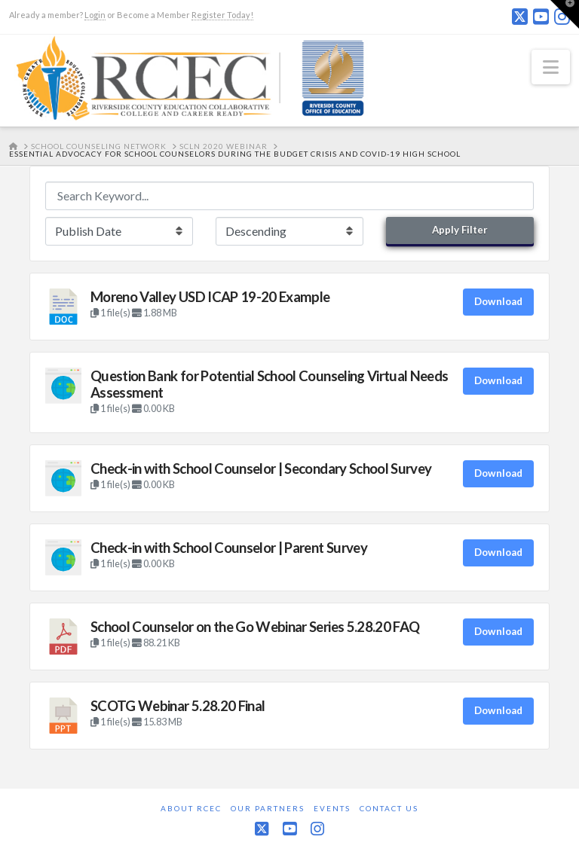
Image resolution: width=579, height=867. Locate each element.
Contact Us (389, 808)
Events (332, 808)
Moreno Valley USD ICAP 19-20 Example (209, 296)
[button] (551, 67)
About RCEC (191, 808)
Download (498, 301)
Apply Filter (460, 230)
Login (95, 15)
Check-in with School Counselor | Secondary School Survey (260, 468)
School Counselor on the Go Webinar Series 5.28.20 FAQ (254, 626)
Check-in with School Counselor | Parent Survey (228, 547)
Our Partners (268, 808)
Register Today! (222, 15)
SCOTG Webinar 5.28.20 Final (177, 706)
